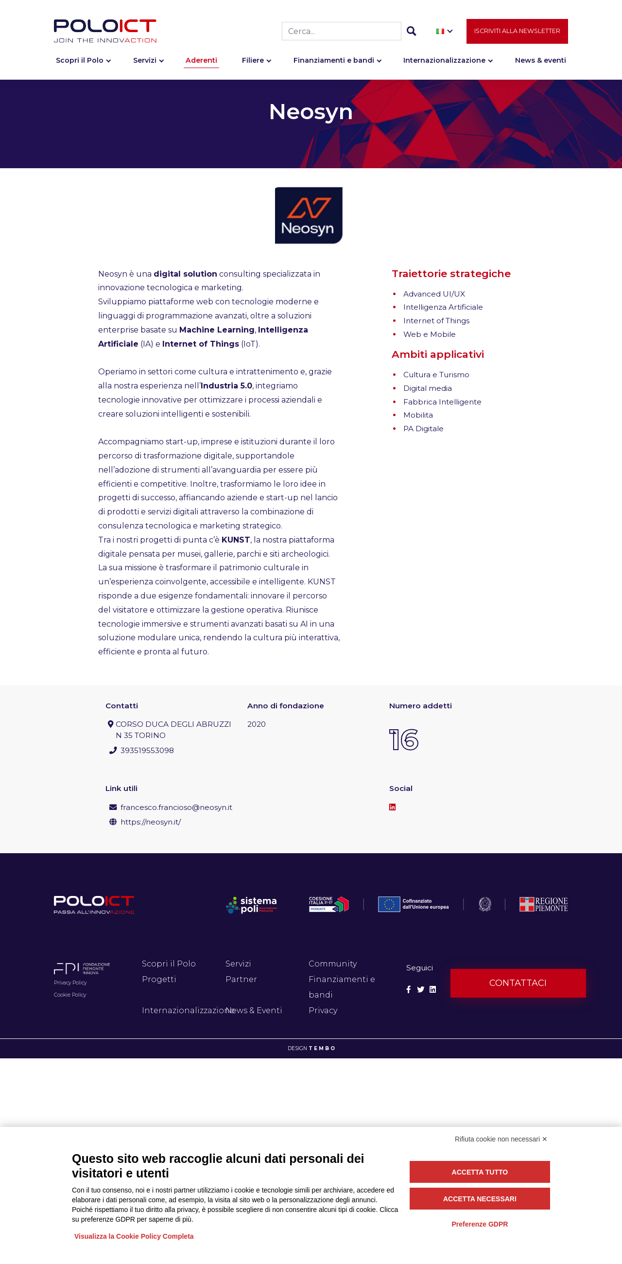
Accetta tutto (480, 1172)
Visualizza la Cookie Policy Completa (134, 1236)
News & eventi (540, 61)
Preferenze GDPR (479, 1224)
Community (333, 963)
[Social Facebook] (408, 989)
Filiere (253, 61)
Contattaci (518, 983)
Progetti (159, 979)
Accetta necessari (480, 1199)
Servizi (144, 61)
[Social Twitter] (420, 989)
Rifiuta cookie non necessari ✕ (501, 1139)
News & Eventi (253, 1010)
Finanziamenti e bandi (334, 61)
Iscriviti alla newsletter (517, 32)
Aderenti (201, 61)
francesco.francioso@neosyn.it (176, 807)
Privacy (323, 1010)
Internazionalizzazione (444, 61)
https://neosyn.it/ (151, 821)
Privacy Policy (70, 983)
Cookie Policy (70, 995)
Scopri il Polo (80, 61)
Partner (241, 979)
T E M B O (322, 1048)
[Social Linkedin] (433, 989)
